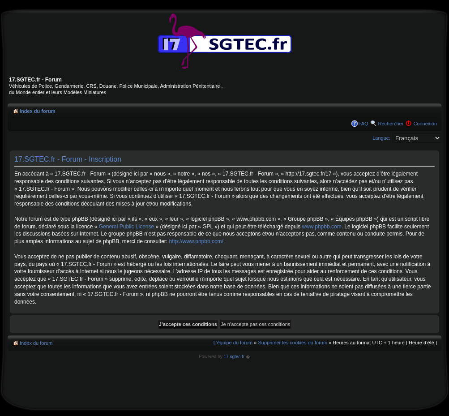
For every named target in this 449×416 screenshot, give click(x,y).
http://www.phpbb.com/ (196, 241)
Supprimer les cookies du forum (292, 342)
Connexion (425, 123)
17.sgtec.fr (234, 356)
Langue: (381, 138)
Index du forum (37, 111)
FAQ (363, 123)
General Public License (126, 226)
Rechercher (391, 123)
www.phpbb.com (322, 226)
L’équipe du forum (233, 342)
